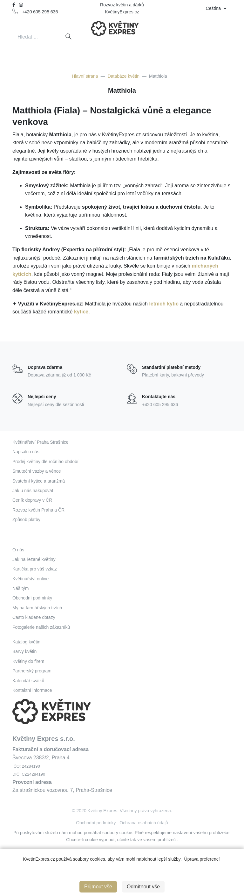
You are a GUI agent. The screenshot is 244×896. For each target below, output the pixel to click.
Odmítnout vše (143, 886)
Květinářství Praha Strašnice (40, 442)
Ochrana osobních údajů (143, 822)
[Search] (36, 37)
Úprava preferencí (202, 859)
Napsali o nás (25, 451)
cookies (97, 859)
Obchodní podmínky (32, 597)
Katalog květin (26, 641)
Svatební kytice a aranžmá (38, 481)
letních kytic (163, 303)
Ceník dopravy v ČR (32, 500)
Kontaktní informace (32, 690)
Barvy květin (24, 651)
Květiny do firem (28, 661)
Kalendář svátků (28, 680)
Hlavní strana (85, 76)
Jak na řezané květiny (33, 559)
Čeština (214, 8)
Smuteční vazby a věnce (36, 471)
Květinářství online (30, 578)
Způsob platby (26, 519)
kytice (81, 311)
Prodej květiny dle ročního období (45, 461)
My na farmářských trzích (37, 607)
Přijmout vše (98, 886)
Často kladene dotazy (33, 617)
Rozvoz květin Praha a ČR (38, 510)
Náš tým (20, 588)
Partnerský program (31, 670)
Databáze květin (123, 76)
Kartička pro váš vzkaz (34, 568)
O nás (18, 549)
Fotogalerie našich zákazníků (41, 627)
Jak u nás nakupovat (32, 490)
